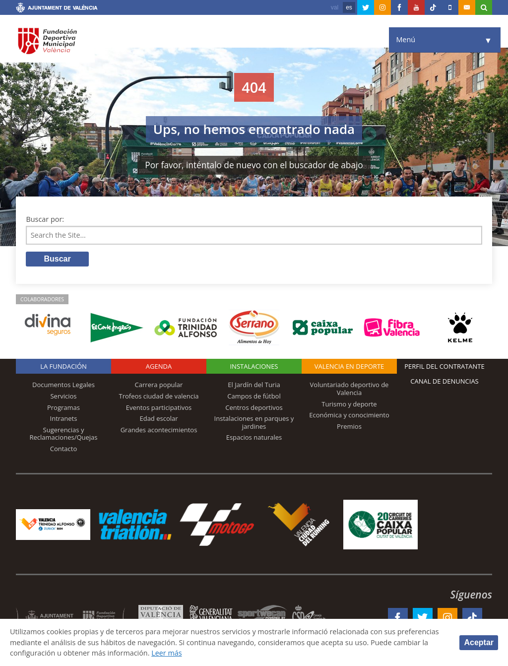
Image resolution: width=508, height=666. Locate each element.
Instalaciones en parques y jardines (254, 422)
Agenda (159, 366)
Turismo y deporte (349, 404)
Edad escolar (158, 418)
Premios (349, 426)
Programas (63, 407)
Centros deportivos (254, 407)
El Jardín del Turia (254, 384)
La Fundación (63, 366)
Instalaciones (254, 366)
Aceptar (479, 642)
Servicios (63, 396)
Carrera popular (159, 384)
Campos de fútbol (253, 396)
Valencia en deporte (349, 366)
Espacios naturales (254, 437)
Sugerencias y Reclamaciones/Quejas (64, 433)
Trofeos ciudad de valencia (159, 396)
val (334, 7)
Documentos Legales (63, 384)
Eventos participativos (159, 407)
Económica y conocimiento (349, 414)
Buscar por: (45, 219)
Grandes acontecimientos (159, 429)
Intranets (63, 418)
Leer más (166, 653)
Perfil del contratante (444, 366)
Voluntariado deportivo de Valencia (349, 388)
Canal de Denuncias (444, 381)
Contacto (63, 448)
